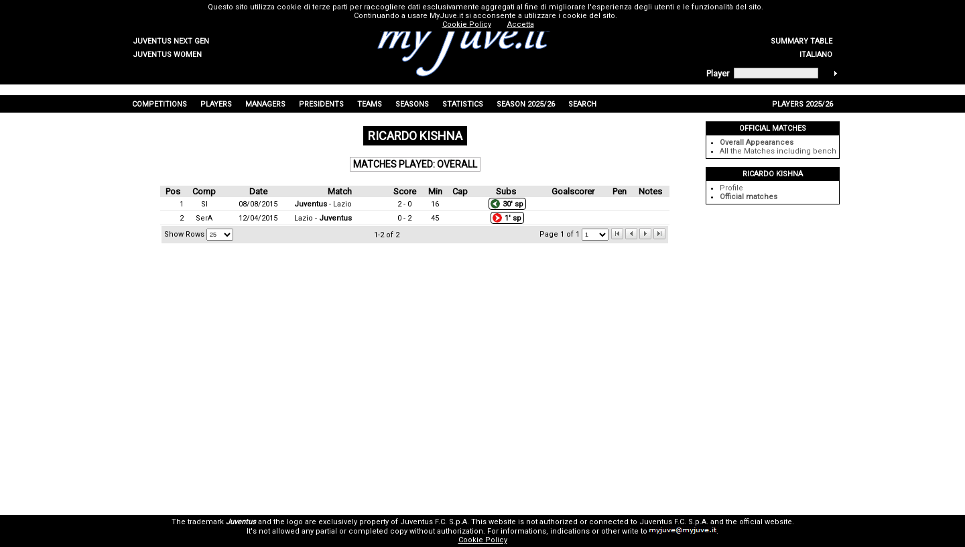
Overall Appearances (756, 142)
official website (765, 522)
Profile (731, 188)
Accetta (520, 24)
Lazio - (323, 218)
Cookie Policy (482, 540)
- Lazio (323, 204)
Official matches (748, 196)
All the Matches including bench (778, 151)
